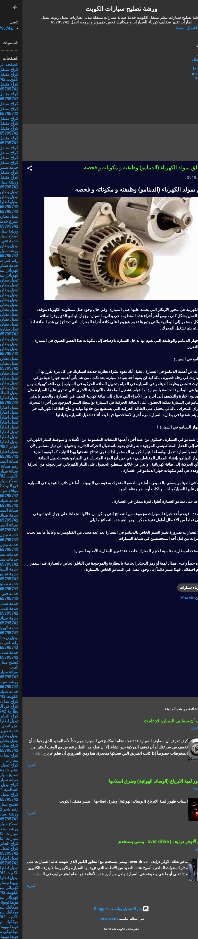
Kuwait (165, 598)
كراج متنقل (179, 59)
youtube (180, 78)
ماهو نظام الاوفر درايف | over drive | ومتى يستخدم (145, 841)
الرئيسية (181, 55)
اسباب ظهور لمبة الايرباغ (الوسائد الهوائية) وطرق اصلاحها (140, 781)
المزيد (9, 765)
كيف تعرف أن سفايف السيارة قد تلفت (157, 720)
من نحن (181, 64)
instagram (179, 73)
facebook (179, 69)
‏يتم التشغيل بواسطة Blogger (99, 909)
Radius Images (86, 918)
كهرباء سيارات (168, 587)
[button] (7, 169)
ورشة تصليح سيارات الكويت (99, 8)
